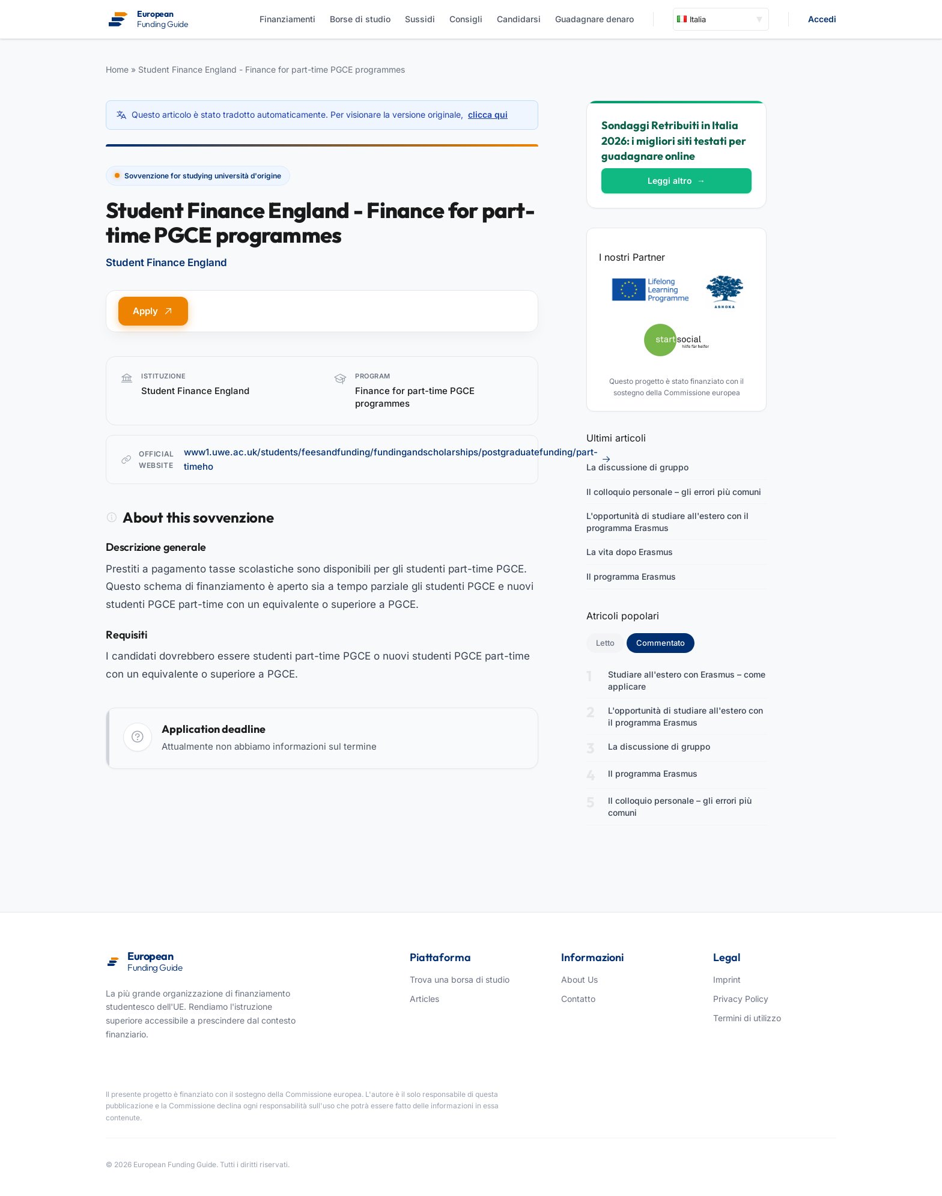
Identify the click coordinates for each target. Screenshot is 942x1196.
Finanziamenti (287, 19)
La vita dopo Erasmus (629, 552)
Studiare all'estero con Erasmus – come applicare (686, 680)
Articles (424, 999)
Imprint (727, 979)
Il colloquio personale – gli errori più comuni (673, 492)
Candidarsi (519, 19)
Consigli (465, 19)
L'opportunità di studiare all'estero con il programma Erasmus (667, 522)
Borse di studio (360, 19)
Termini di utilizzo (747, 1018)
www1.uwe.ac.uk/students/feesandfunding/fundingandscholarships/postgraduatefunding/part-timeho (397, 459)
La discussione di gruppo (637, 467)
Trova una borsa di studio (459, 979)
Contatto (578, 999)
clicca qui (488, 114)
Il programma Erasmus (631, 576)
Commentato (665, 642)
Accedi (822, 19)
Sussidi (420, 19)
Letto (605, 643)
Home (117, 69)
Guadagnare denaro (594, 19)
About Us (579, 979)
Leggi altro (676, 180)
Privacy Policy (740, 999)
